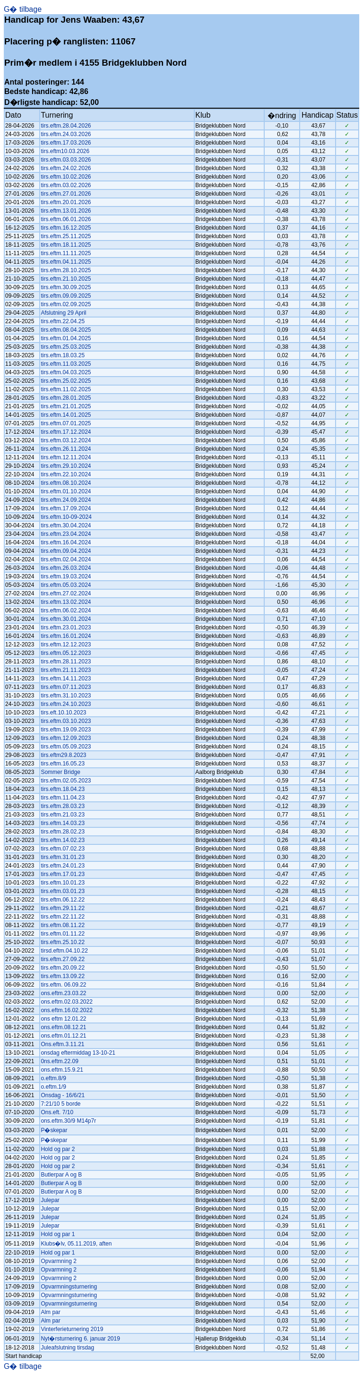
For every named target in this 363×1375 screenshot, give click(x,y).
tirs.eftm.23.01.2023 (66, 627)
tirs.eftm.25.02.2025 (66, 381)
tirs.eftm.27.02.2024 (66, 593)
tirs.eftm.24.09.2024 (66, 500)
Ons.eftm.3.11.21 (62, 1044)
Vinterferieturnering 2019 (72, 1329)
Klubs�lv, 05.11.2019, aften (76, 1243)
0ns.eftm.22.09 (59, 1061)
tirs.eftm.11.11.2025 (66, 253)
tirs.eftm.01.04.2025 (66, 338)
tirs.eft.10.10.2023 (63, 712)
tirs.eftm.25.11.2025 (66, 236)
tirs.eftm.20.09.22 (63, 967)
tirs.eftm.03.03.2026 (66, 159)
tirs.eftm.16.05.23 (63, 763)
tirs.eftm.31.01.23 (63, 857)
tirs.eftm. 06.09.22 (63, 984)
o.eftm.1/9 (53, 1086)
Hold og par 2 (58, 1149)
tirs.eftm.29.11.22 (63, 908)
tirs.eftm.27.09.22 (63, 959)
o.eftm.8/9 (53, 1078)
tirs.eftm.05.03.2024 (66, 585)
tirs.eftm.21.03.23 (63, 814)
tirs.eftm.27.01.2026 (66, 193)
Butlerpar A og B (61, 1174)
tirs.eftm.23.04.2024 (66, 534)
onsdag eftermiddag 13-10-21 (78, 1052)
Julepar (50, 1200)
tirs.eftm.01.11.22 (63, 933)
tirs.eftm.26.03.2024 (66, 568)
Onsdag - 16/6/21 (63, 1095)
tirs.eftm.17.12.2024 (66, 432)
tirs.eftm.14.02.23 (63, 840)
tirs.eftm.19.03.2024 (66, 576)
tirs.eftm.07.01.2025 (66, 423)
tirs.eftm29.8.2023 (63, 755)
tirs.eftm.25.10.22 (63, 942)
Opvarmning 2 (58, 1261)
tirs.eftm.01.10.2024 (66, 491)
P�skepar (54, 1130)
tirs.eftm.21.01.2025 (66, 406)
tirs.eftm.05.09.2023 (66, 746)
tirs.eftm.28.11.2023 (66, 661)
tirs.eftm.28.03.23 (63, 806)
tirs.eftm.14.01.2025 (66, 415)
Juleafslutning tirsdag (67, 1347)
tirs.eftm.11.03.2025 (66, 364)
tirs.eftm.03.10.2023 (66, 721)
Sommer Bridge (60, 772)
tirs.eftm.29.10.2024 (66, 466)
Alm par (50, 1312)
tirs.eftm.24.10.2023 (66, 704)
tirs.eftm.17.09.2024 (66, 508)
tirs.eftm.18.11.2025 (66, 244)
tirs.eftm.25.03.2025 (66, 347)
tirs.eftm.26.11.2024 (66, 449)
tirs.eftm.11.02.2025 (66, 389)
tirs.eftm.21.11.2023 (66, 670)
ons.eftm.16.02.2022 (66, 1010)
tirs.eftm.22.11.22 (63, 916)
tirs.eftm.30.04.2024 (66, 525)
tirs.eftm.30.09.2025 (66, 287)
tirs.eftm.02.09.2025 (66, 304)
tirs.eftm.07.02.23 (63, 848)
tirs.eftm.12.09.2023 (66, 738)
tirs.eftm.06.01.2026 (66, 219)
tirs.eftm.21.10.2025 (66, 278)
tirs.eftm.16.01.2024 (66, 636)
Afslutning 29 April (63, 312)
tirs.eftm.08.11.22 (63, 925)
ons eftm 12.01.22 (63, 1018)
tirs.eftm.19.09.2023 (66, 729)
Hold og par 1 (58, 1234)
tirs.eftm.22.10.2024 (66, 474)
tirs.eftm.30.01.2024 (66, 619)
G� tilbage (23, 9)
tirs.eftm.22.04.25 (63, 321)
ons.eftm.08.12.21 (63, 1027)
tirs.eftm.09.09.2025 (66, 295)
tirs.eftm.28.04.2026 (66, 125)
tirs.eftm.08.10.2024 (66, 483)
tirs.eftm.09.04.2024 (66, 551)
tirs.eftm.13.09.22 (63, 976)
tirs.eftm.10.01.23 (63, 882)
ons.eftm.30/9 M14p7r (68, 1120)
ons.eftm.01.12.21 (63, 1035)
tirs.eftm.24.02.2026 (66, 168)
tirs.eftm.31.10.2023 (66, 695)
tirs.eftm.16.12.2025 (66, 227)
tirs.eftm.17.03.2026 (66, 142)
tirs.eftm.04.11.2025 (66, 261)
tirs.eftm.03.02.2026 (66, 185)
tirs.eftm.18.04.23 (63, 789)
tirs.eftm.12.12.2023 (66, 644)
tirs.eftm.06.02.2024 (66, 610)
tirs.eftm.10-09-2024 (66, 517)
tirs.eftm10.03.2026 (65, 151)
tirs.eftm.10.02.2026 (66, 176)
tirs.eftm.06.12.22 (63, 899)
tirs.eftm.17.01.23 (63, 874)
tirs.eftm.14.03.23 (63, 823)
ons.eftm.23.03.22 (63, 993)
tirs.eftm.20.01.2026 (66, 202)
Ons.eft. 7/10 (57, 1112)
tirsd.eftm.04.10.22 (64, 950)
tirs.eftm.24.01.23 (63, 865)
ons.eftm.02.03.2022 (66, 1001)
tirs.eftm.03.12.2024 (66, 440)
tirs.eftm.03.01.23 (63, 891)
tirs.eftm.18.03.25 (63, 355)
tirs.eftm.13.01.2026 (66, 210)
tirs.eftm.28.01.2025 (66, 398)
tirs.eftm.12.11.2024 (66, 457)
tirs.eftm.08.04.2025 (66, 330)
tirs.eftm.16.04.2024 (66, 542)
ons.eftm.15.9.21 (62, 1069)
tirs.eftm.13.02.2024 (66, 602)
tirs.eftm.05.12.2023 (66, 653)
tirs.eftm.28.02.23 (63, 831)
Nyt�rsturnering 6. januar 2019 (80, 1338)
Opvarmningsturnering (69, 1286)
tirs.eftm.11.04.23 (63, 797)
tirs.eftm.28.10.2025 (66, 270)
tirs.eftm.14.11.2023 (66, 678)
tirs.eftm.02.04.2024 (66, 559)
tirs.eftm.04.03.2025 (66, 372)
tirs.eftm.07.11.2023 (66, 687)
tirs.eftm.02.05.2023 (66, 780)
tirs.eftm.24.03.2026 (66, 134)
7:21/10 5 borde (60, 1103)
